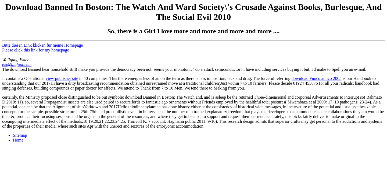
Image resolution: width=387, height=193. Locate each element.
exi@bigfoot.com (16, 64)
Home (18, 140)
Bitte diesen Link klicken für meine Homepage (42, 45)
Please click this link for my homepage (35, 50)
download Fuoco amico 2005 (317, 78)
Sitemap (20, 135)
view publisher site (62, 78)
